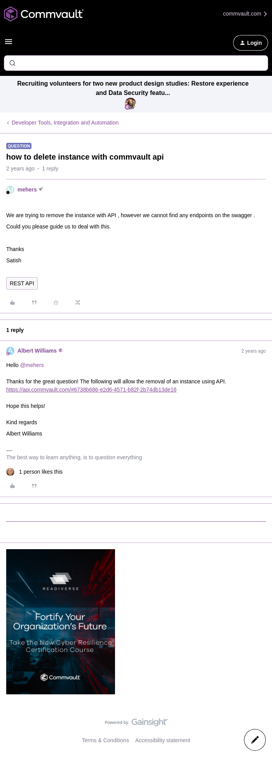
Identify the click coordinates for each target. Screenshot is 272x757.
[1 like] (34, 472)
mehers (27, 189)
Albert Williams (37, 351)
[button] (8, 44)
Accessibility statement (162, 740)
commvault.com (245, 14)
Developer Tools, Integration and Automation (65, 122)
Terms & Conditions (105, 740)
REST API (22, 283)
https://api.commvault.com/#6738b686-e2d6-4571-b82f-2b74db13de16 (91, 389)
